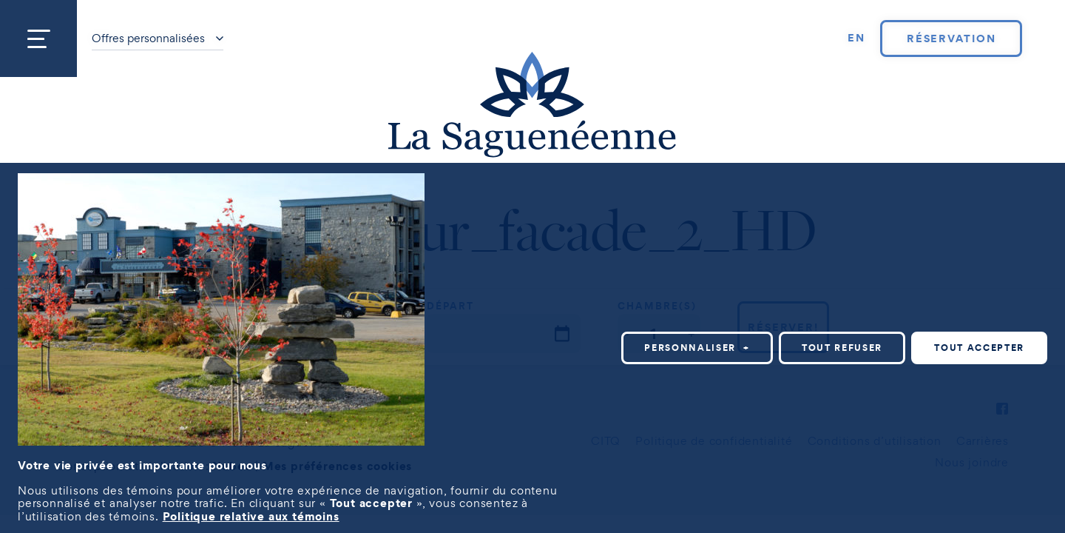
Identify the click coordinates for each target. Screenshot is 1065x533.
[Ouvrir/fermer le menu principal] (38, 38)
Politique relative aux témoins (251, 516)
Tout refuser (842, 347)
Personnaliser (697, 347)
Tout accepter (979, 347)
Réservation (951, 38)
